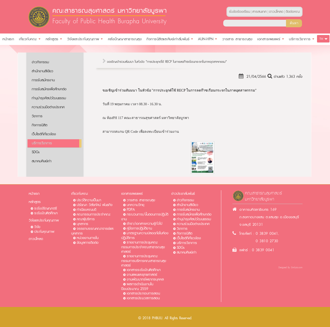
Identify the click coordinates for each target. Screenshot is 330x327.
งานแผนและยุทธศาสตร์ (142, 275)
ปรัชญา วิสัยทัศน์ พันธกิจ (94, 205)
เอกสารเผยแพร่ (132, 193)
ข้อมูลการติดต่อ (87, 243)
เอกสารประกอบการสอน (143, 293)
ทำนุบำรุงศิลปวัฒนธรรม (49, 98)
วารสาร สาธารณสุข (141, 200)
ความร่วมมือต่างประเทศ (48, 107)
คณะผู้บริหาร (86, 219)
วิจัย (37, 227)
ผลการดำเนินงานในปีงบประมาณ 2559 (137, 286)
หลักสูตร (35, 202)
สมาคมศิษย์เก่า (42, 161)
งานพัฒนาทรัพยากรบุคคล (145, 279)
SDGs (36, 152)
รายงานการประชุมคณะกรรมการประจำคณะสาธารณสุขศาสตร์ (143, 247)
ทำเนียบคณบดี (86, 209)
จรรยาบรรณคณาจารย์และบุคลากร (92, 231)
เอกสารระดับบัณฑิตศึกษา (144, 270)
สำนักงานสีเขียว (42, 71)
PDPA (131, 209)
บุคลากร (82, 224)
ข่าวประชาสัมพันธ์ (183, 193)
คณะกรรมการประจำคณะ (93, 214)
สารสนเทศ (259, 11)
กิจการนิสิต (39, 125)
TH (321, 38)
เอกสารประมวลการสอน (143, 298)
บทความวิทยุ (135, 205)
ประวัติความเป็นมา (89, 200)
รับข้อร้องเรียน (239, 11)
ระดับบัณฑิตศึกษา (46, 213)
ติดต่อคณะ (293, 11)
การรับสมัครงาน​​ (43, 80)
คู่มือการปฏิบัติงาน (139, 228)
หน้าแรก (34, 193)
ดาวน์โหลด (36, 239)
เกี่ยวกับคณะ (79, 193)
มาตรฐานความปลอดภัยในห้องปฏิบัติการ (144, 235)
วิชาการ (37, 116)
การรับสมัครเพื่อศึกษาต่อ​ (49, 89)
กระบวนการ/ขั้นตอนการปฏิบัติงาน (144, 217)
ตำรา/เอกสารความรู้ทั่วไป (144, 223)
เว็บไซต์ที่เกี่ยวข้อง (44, 134)
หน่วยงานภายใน (87, 238)
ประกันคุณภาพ (44, 231)
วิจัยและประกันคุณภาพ (44, 220)
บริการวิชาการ (42, 143)
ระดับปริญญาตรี (45, 208)
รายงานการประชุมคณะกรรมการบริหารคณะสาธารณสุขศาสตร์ (143, 260)
